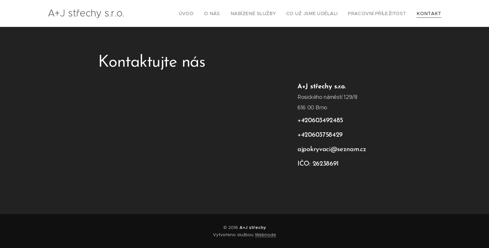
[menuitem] (206, 13)
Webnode (265, 234)
